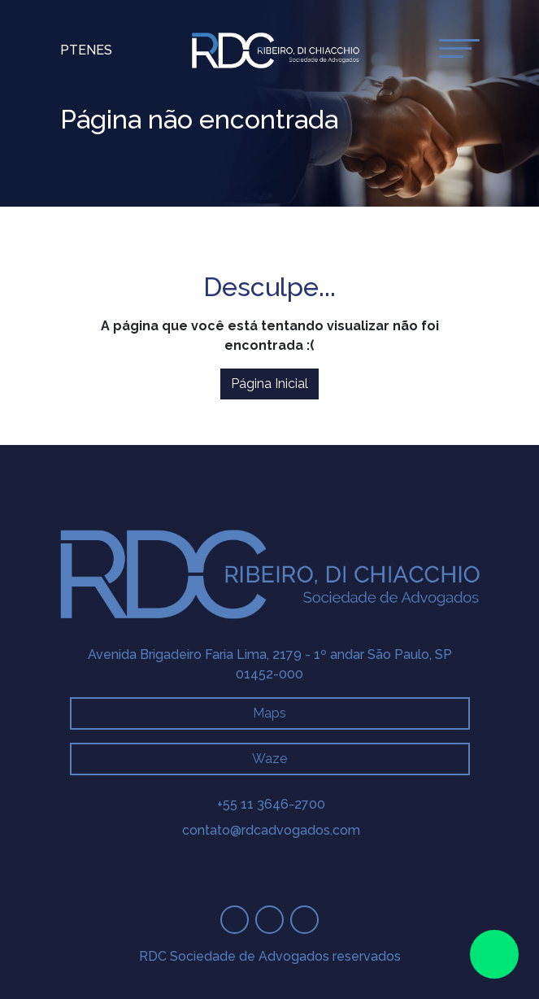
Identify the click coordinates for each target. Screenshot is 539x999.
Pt (69, 50)
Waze (269, 758)
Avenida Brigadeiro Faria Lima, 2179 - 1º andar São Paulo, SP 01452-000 (270, 664)
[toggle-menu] (459, 48)
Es (104, 50)
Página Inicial (269, 383)
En (87, 50)
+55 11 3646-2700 (271, 804)
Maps (269, 713)
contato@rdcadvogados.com (271, 830)
